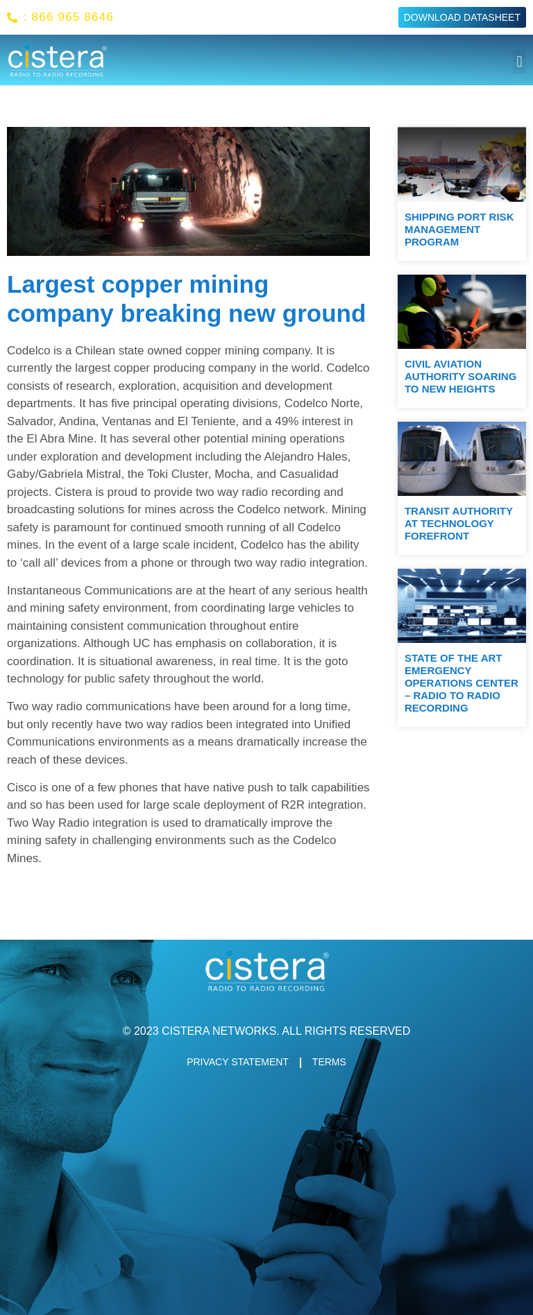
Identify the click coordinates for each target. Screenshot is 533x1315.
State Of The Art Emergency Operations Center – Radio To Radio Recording (461, 683)
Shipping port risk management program (459, 229)
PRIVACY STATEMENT (238, 1062)
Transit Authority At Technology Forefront (459, 523)
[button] (519, 62)
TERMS (329, 1062)
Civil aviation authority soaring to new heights (460, 376)
